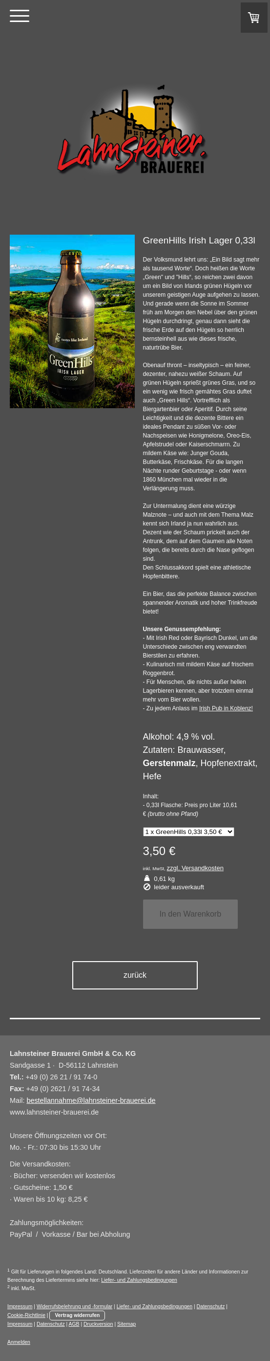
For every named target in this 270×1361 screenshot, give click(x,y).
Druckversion (98, 1324)
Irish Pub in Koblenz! (226, 708)
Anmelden (18, 1342)
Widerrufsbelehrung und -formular (74, 1306)
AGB (74, 1324)
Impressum (19, 1306)
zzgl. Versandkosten (195, 868)
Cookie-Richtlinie (26, 1315)
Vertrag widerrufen (77, 1315)
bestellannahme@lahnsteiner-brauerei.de (90, 1100)
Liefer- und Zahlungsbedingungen (139, 1280)
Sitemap (126, 1324)
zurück (135, 975)
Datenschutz (211, 1306)
